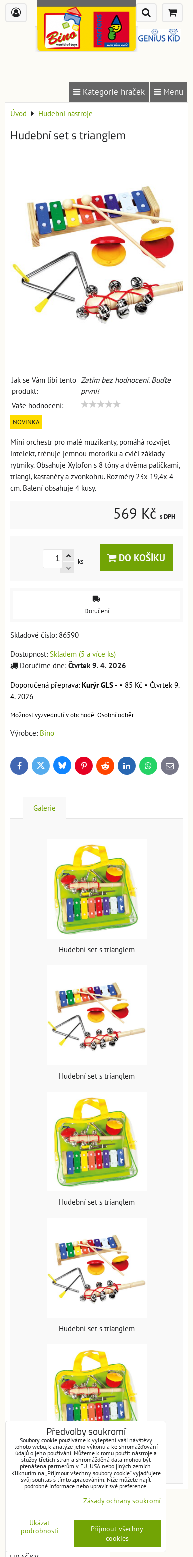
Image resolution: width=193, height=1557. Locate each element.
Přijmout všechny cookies (117, 1533)
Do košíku (136, 557)
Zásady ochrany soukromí (122, 1500)
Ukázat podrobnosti (40, 1527)
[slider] (101, 404)
